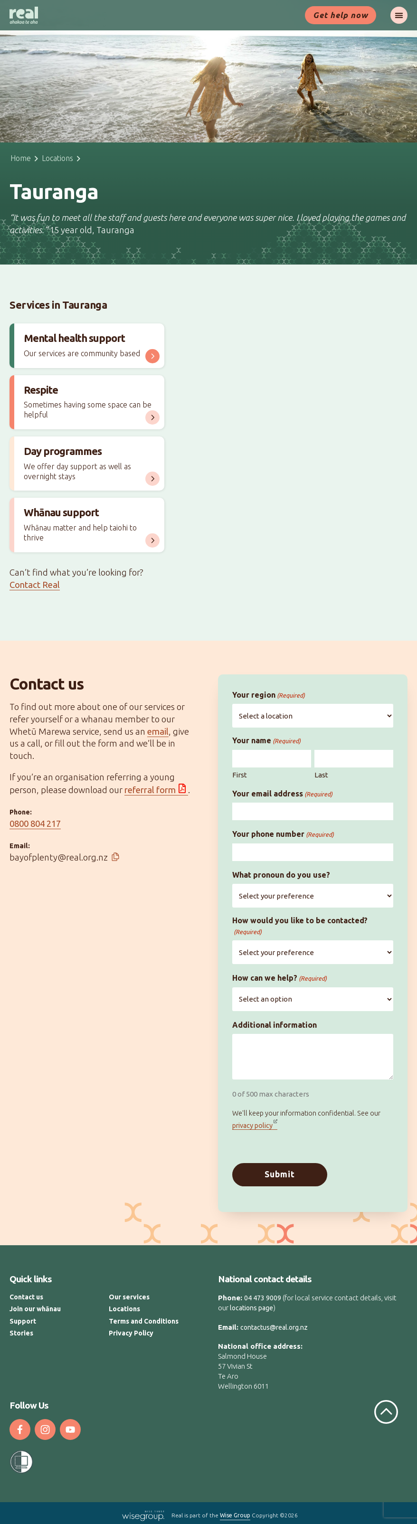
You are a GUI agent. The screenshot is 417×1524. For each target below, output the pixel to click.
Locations (57, 158)
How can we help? (279, 978)
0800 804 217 (35, 824)
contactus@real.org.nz (274, 1323)
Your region (268, 695)
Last (321, 775)
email (158, 732)
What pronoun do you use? (281, 875)
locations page (251, 1304)
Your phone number (283, 834)
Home (20, 158)
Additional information (274, 1025)
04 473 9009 (262, 1294)
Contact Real (34, 585)
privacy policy (252, 1125)
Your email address (282, 793)
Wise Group (235, 1511)
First (239, 775)
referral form (150, 790)
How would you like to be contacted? (300, 926)
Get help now (340, 14)
